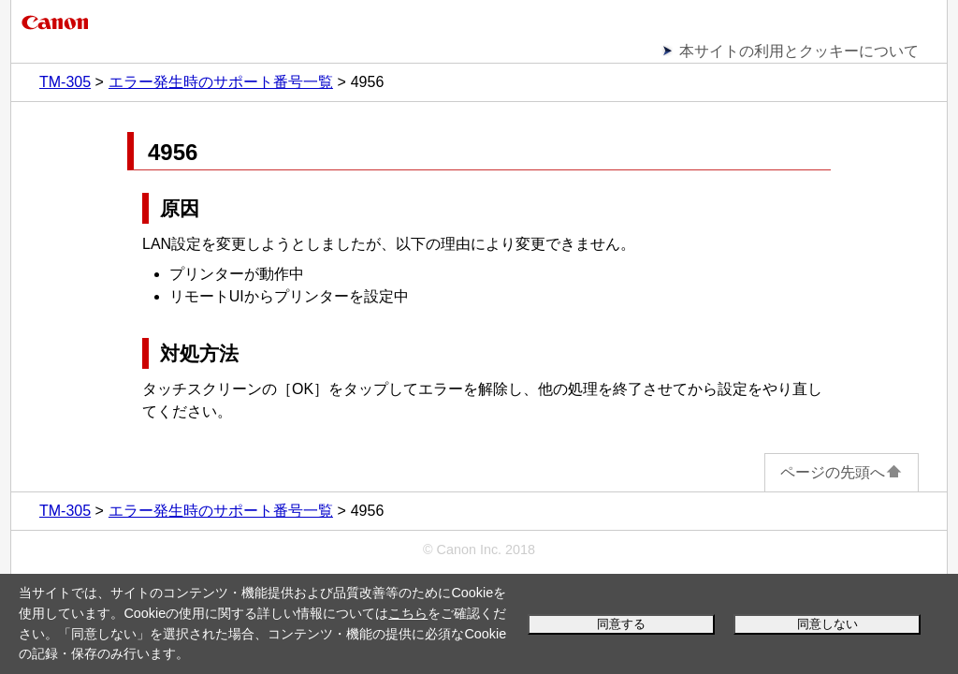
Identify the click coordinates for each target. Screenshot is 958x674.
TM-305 (65, 82)
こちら (408, 613)
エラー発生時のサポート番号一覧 (221, 82)
